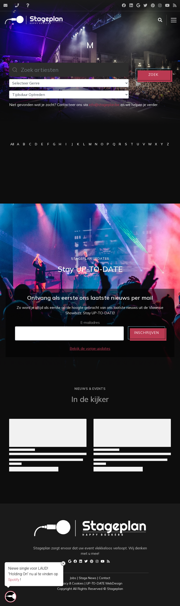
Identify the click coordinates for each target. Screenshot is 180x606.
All (12, 144)
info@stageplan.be (104, 104)
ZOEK (153, 74)
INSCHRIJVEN (146, 332)
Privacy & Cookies (71, 583)
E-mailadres (90, 322)
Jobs (73, 578)
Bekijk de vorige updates (90, 348)
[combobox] (69, 70)
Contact (104, 578)
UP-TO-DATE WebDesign (104, 583)
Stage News (87, 578)
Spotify (13, 580)
